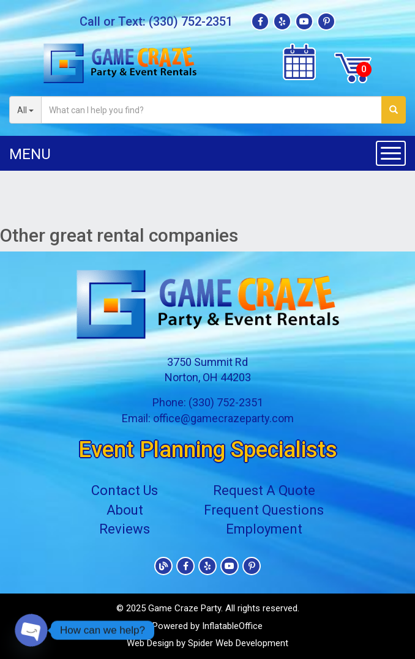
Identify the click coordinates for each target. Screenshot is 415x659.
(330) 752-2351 (191, 21)
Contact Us (124, 490)
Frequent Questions (264, 510)
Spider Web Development (238, 643)
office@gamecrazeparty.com (223, 418)
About (125, 510)
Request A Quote (264, 490)
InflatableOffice (232, 625)
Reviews (124, 529)
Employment (264, 529)
